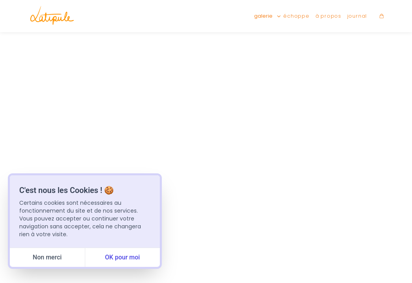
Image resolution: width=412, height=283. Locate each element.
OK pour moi (122, 257)
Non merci (47, 257)
